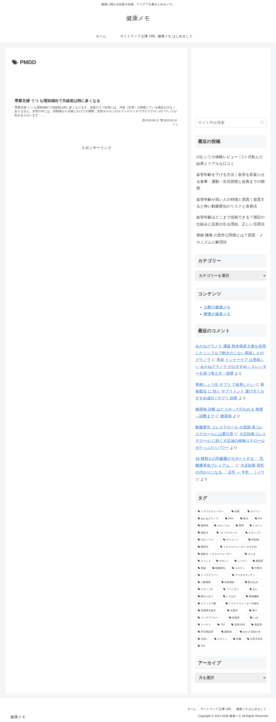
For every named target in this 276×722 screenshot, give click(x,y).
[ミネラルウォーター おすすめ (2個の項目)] (242, 547)
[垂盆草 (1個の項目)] (257, 625)
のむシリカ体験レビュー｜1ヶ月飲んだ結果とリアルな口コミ (229, 160)
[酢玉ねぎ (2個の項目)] (254, 582)
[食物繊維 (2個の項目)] (255, 596)
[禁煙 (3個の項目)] (240, 526)
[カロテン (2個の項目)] (239, 568)
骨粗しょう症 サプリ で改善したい (224, 385)
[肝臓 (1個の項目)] (237, 639)
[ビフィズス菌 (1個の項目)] (209, 604)
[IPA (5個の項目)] (259, 519)
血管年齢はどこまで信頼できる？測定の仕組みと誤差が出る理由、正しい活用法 (230, 220)
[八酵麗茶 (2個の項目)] (207, 582)
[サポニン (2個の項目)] (223, 561)
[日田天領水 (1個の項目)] (255, 639)
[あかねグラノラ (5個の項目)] (209, 519)
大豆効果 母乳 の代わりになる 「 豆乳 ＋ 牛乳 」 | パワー (230, 472)
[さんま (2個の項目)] (254, 554)
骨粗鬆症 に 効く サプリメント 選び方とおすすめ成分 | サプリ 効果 (229, 391)
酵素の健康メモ (217, 314)
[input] (230, 122)
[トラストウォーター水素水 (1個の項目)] (245, 604)
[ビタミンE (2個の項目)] (208, 589)
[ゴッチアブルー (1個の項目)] (211, 618)
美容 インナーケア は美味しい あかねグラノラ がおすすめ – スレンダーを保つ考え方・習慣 (230, 367)
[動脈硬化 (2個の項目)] (219, 568)
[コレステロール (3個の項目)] (229, 533)
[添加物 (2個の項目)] (256, 540)
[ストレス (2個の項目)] (204, 561)
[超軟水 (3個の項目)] (205, 533)
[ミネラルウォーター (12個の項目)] (212, 511)
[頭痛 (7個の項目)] (237, 511)
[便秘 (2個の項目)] (203, 568)
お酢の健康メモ (217, 307)
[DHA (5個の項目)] (230, 519)
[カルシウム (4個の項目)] (222, 526)
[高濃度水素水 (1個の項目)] (210, 611)
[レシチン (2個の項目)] (241, 561)
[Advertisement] (96, 78)
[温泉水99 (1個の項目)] (239, 625)
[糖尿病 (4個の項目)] (203, 526)
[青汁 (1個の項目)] (256, 611)
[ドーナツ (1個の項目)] (205, 625)
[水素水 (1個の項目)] (235, 611)
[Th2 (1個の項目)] (222, 625)
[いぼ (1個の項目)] (257, 618)
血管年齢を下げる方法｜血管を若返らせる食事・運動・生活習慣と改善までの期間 (230, 181)
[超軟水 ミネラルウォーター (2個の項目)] (219, 554)
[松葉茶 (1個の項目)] (237, 618)
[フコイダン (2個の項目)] (234, 589)
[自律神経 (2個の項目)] (230, 582)
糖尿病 (226, 416)
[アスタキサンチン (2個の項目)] (248, 575)
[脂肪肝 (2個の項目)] (258, 561)
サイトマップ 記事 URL (216, 709)
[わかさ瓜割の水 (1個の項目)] (252, 632)
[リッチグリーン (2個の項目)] (212, 575)
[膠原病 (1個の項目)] (228, 632)
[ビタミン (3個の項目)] (257, 526)
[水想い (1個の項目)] (203, 639)
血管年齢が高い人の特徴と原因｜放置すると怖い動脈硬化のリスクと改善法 (230, 202)
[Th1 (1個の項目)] (231, 646)
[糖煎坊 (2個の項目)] (206, 547)
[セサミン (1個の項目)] (221, 639)
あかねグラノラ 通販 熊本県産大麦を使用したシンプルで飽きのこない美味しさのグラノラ (230, 353)
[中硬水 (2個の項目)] (258, 568)
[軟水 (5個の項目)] (245, 519)
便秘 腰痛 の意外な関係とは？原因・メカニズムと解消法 (229, 238)
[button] (262, 122)
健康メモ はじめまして (251, 709)
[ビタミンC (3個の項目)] (255, 533)
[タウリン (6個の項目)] (256, 511)
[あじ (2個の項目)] (257, 589)
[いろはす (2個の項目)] (232, 596)
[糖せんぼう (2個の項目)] (208, 596)
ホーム (191, 709)
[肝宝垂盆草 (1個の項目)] (207, 632)
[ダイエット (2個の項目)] (233, 540)
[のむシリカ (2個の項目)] (208, 540)
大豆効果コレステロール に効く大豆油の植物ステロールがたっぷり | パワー (230, 441)
